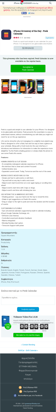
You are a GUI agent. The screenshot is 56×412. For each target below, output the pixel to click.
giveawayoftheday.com (32, 403)
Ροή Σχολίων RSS (30, 391)
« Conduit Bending (28, 345)
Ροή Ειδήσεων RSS (30, 387)
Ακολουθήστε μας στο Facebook (30, 395)
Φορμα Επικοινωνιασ (28, 370)
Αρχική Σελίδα (28, 358)
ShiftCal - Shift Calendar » (28, 350)
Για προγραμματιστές (28, 362)
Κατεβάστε (28, 68)
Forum (28, 375)
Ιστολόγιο (28, 379)
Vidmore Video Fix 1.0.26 (25, 317)
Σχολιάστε (50, 38)
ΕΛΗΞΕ (28, 48)
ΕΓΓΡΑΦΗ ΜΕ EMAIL (28, 366)
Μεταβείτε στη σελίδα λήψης (28, 335)
